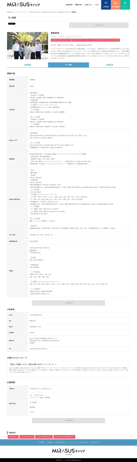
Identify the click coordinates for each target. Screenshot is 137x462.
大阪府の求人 (13, 436)
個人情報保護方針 (60, 442)
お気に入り (88, 5)
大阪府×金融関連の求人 (44, 436)
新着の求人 (78, 5)
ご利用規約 (49, 442)
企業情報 (27, 65)
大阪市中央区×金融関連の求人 (64, 436)
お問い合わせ (94, 442)
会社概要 (41, 442)
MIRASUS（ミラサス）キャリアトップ (17, 12)
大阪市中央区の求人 (27, 436)
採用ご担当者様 (83, 442)
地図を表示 (33, 250)
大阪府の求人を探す (34, 12)
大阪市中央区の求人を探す (49, 12)
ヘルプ (96, 5)
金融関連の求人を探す (63, 12)
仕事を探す (69, 5)
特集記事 (109, 65)
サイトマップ (72, 442)
